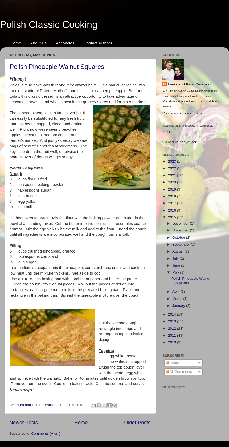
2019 (172, 189)
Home (15, 43)
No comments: (72, 405)
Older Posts (137, 422)
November (181, 230)
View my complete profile (182, 113)
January (179, 306)
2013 (172, 321)
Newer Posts (23, 422)
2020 (172, 182)
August (178, 251)
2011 (172, 335)
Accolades (65, 43)
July (176, 258)
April (176, 291)
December (181, 223)
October (179, 237)
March (177, 299)
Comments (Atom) (46, 434)
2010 (172, 342)
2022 (172, 168)
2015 (172, 217)
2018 (172, 196)
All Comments (179, 372)
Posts (172, 363)
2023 (172, 161)
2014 (172, 314)
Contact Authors (98, 43)
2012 (172, 328)
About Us (38, 43)
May (176, 272)
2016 (172, 210)
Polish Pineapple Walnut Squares (57, 66)
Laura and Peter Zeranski (189, 84)
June (176, 265)
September (181, 244)
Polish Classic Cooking (48, 24)
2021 (172, 175)
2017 (172, 203)
